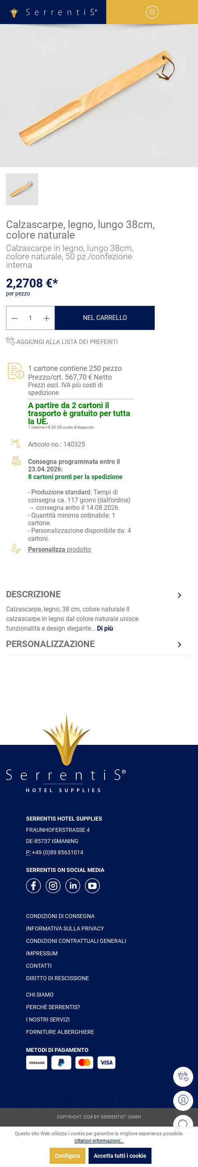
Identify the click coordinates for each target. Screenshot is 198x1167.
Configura (67, 1156)
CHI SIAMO (40, 994)
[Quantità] (30, 318)
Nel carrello (105, 318)
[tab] (95, 610)
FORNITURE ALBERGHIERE (60, 1032)
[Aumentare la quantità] (46, 318)
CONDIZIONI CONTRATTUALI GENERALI (76, 941)
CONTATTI (39, 966)
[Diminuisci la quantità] (14, 318)
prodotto (59, 549)
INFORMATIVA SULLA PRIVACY (65, 928)
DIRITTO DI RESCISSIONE (57, 978)
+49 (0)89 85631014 (57, 852)
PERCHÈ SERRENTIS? (53, 1007)
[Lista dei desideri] (183, 1077)
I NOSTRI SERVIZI (48, 1019)
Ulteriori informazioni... (99, 1141)
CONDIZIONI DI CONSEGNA (60, 916)
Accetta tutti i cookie (120, 1156)
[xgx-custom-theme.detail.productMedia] (99, 95)
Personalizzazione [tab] (95, 644)
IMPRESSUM (42, 953)
